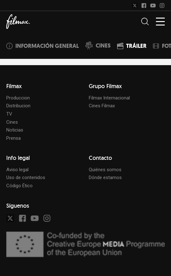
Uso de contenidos (25, 177)
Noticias (14, 130)
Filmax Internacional (109, 98)
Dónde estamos (105, 177)
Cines (12, 122)
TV (9, 114)
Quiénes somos (105, 169)
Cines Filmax (102, 106)
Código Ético (19, 186)
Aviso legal (17, 169)
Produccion (18, 98)
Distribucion (18, 106)
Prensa (13, 138)
